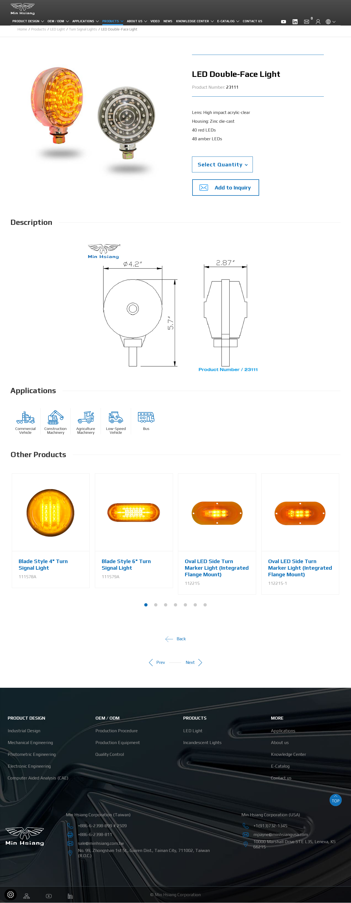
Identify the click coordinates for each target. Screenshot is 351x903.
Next (196, 662)
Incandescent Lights (202, 742)
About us (134, 21)
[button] (146, 605)
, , (294, 844)
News (167, 21)
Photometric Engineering (32, 754)
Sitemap (27, 895)
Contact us (252, 21)
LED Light (57, 29)
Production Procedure (116, 730)
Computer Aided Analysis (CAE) (38, 778)
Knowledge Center (192, 21)
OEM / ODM (55, 21)
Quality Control (109, 754)
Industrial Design (24, 730)
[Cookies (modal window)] (10, 894)
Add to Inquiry (223, 187)
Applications (83, 21)
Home (22, 29)
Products (110, 21)
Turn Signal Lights (83, 29)
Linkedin (70, 895)
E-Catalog (226, 21)
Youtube (48, 895)
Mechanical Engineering (30, 742)
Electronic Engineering (29, 766)
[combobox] (222, 164)
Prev (155, 662)
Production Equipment (117, 742)
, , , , (144, 853)
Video (155, 21)
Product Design (25, 21)
